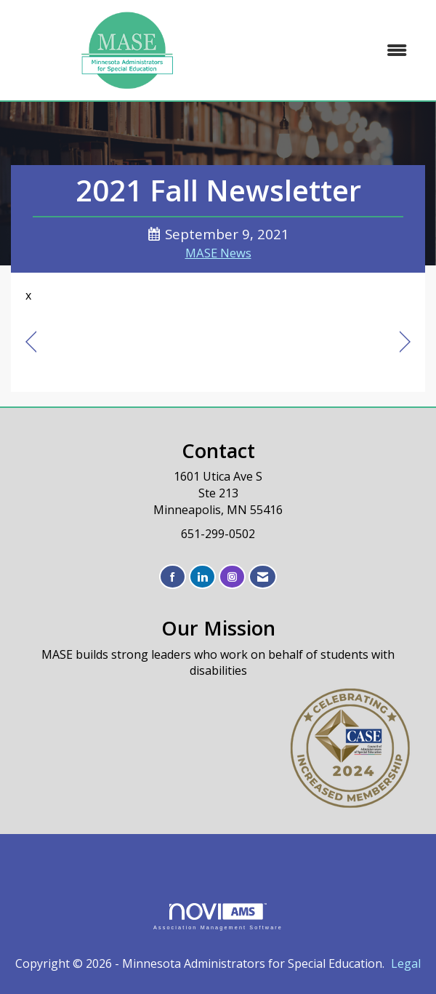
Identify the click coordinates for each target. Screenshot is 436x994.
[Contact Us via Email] (263, 577)
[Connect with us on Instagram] (232, 577)
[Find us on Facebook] (172, 577)
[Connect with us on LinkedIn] (202, 577)
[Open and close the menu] (332, 50)
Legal (406, 963)
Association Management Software (218, 916)
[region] (405, 342)
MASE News (218, 252)
